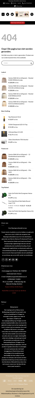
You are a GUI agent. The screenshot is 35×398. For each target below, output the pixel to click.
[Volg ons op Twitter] (9, 259)
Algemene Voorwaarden (22, 376)
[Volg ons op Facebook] (3, 259)
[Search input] (17, 63)
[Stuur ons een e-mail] (13, 259)
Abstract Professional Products (24, 239)
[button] (3, 14)
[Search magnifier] (31, 63)
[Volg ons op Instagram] (6, 259)
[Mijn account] (7, 14)
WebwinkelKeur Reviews (9, 393)
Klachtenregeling (17, 378)
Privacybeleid (10, 376)
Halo (11, 239)
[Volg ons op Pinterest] (16, 259)
